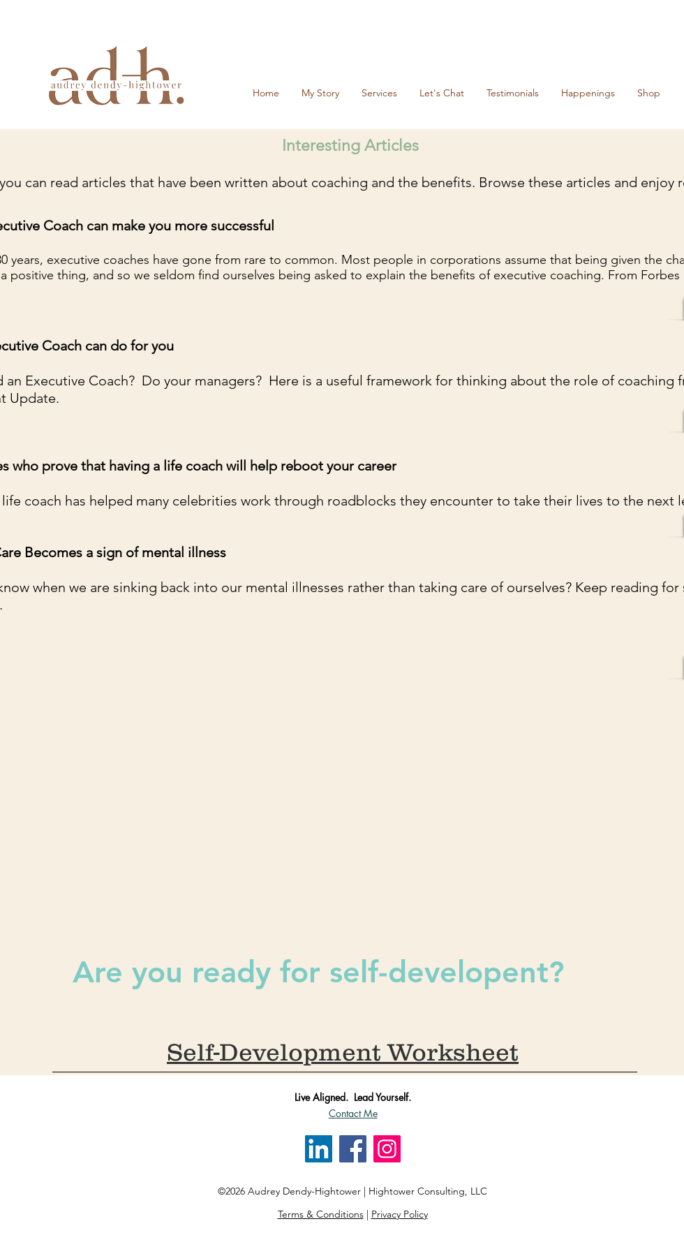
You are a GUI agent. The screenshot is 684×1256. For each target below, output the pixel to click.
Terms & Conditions (321, 1214)
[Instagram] (387, 1148)
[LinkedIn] (318, 1148)
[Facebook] (352, 1148)
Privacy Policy (399, 1214)
